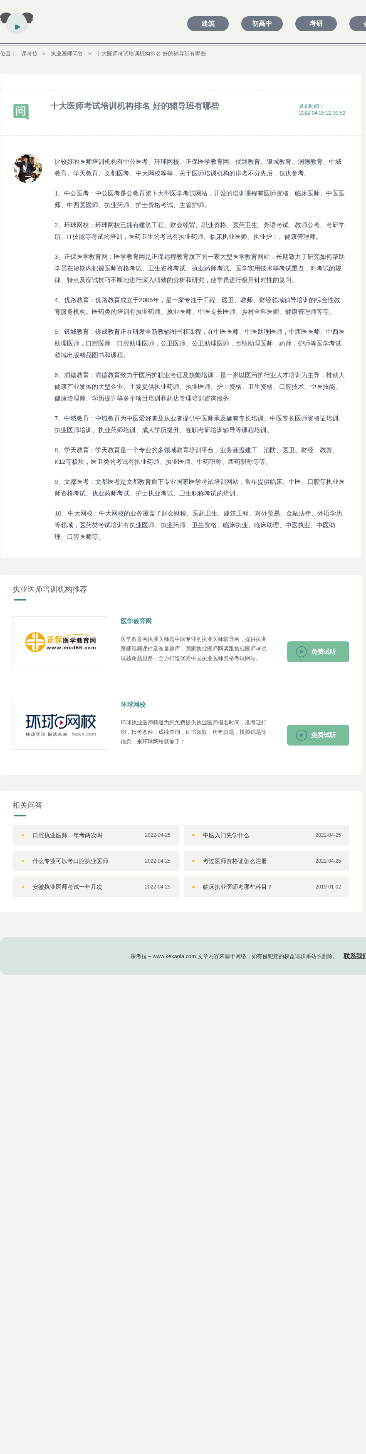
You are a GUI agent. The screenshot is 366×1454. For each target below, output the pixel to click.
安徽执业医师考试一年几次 (67, 886)
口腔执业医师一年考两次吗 (67, 835)
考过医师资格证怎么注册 (235, 861)
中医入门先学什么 (226, 835)
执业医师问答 (67, 53)
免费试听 (323, 651)
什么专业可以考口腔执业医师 (70, 861)
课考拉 (29, 53)
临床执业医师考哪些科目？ (238, 886)
